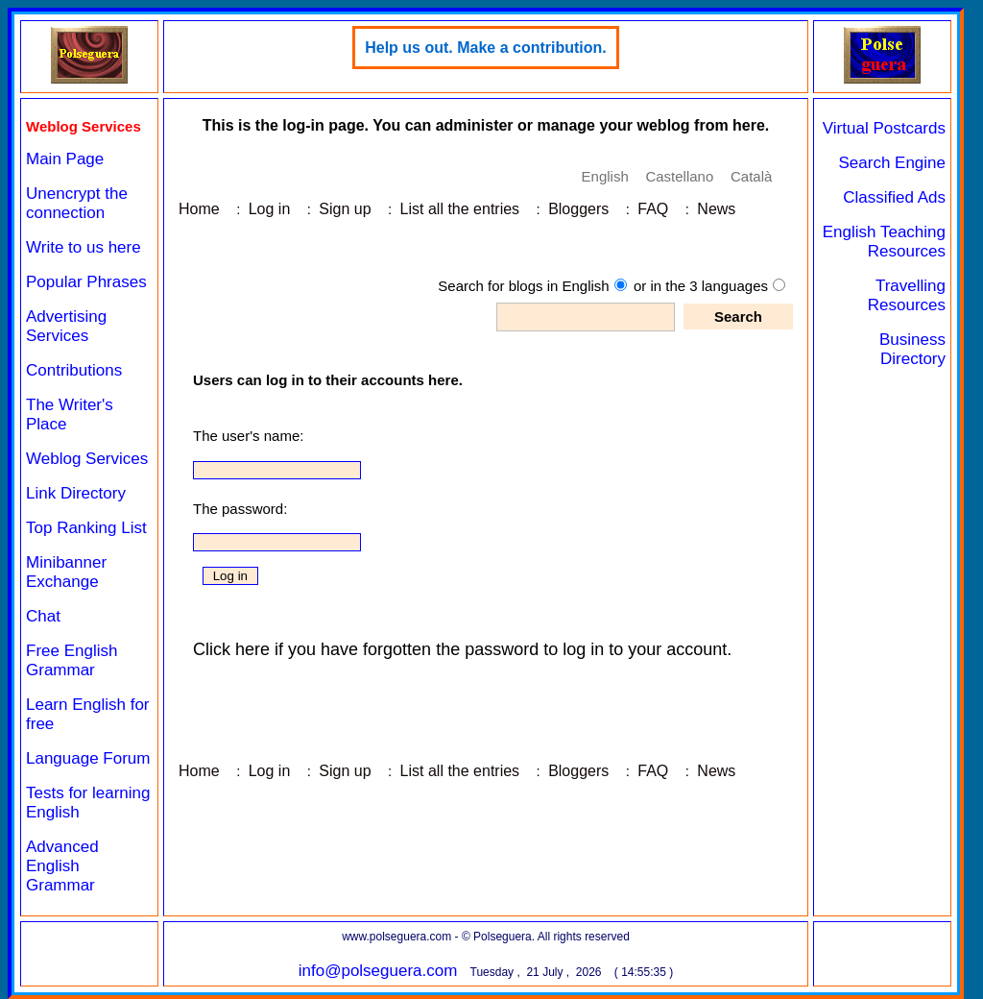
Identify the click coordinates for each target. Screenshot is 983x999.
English (605, 176)
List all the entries (460, 209)
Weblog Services (87, 459)
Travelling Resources (907, 295)
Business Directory (912, 349)
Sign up (345, 209)
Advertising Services (66, 326)
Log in (270, 209)
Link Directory (76, 493)
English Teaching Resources (884, 241)
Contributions (74, 370)
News (716, 209)
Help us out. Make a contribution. (486, 47)
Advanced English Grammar (62, 866)
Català (751, 176)
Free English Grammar (71, 660)
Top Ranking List (86, 528)
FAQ (652, 209)
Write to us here (83, 247)
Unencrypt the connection (77, 203)
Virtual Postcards (884, 128)
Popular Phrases (86, 282)
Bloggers (578, 209)
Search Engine (892, 163)
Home (199, 209)
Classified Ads (894, 197)
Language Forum (88, 758)
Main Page (65, 159)
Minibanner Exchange (66, 572)
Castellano (679, 176)
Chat (43, 616)
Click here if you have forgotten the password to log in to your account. (462, 649)
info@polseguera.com (378, 971)
